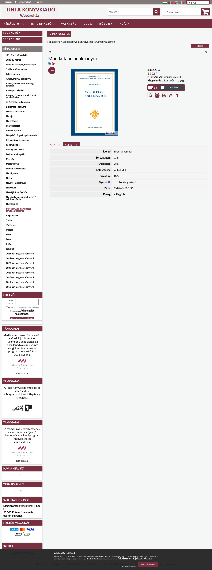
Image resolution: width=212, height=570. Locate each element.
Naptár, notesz (12, 173)
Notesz (9, 178)
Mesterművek (12, 164)
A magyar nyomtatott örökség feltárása (19, 84)
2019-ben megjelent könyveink (20, 282)
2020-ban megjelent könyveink (20, 277)
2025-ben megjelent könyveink (20, 253)
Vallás (8, 234)
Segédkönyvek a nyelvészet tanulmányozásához (18, 209)
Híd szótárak (12, 121)
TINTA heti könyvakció (16, 55)
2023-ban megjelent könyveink (20, 263)
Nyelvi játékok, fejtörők (16, 192)
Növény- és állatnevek (16, 183)
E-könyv (10, 244)
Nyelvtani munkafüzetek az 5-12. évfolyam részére (21, 198)
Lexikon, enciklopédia (15, 154)
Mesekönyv (11, 159)
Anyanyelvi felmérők (15, 90)
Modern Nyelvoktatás (16, 168)
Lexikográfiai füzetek (15, 149)
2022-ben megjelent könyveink (20, 268)
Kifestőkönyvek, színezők (17, 140)
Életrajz (9, 116)
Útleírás (9, 230)
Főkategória (53, 41)
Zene (8, 239)
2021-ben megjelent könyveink (20, 272)
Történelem (11, 225)
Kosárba (174, 88)
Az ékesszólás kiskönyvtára (18, 102)
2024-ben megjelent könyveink (20, 258)
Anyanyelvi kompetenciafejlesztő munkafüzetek (21, 96)
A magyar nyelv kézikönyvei (18, 79)
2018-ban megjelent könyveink (20, 287)
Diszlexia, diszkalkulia (15, 111)
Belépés (8, 2)
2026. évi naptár (13, 60)
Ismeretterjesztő (13, 130)
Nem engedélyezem (128, 566)
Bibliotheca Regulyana (16, 107)
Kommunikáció (13, 145)
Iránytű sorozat (13, 126)
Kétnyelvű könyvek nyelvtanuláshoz (22, 135)
